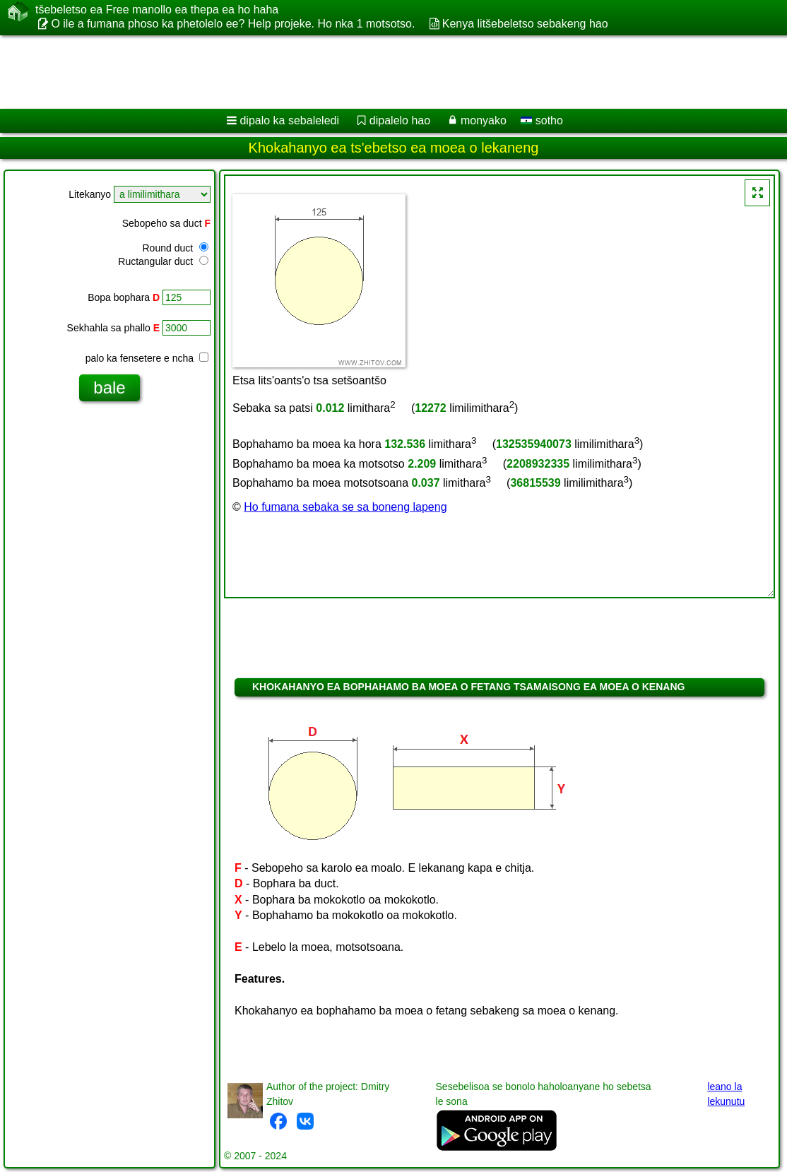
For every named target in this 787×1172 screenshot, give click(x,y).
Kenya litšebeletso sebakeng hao (525, 24)
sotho (542, 120)
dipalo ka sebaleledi (289, 120)
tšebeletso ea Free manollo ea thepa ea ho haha (156, 10)
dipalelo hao (399, 120)
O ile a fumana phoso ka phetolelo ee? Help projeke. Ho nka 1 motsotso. (233, 24)
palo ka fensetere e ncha (146, 358)
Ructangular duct (163, 261)
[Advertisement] (378, 72)
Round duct (176, 248)
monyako (484, 120)
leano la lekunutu (726, 1094)
